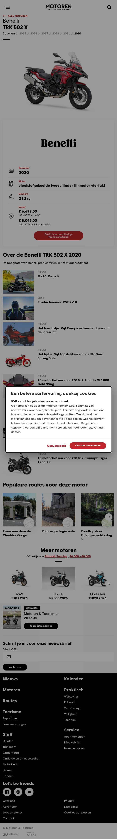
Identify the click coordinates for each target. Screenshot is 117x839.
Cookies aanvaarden (88, 445)
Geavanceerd (56, 445)
